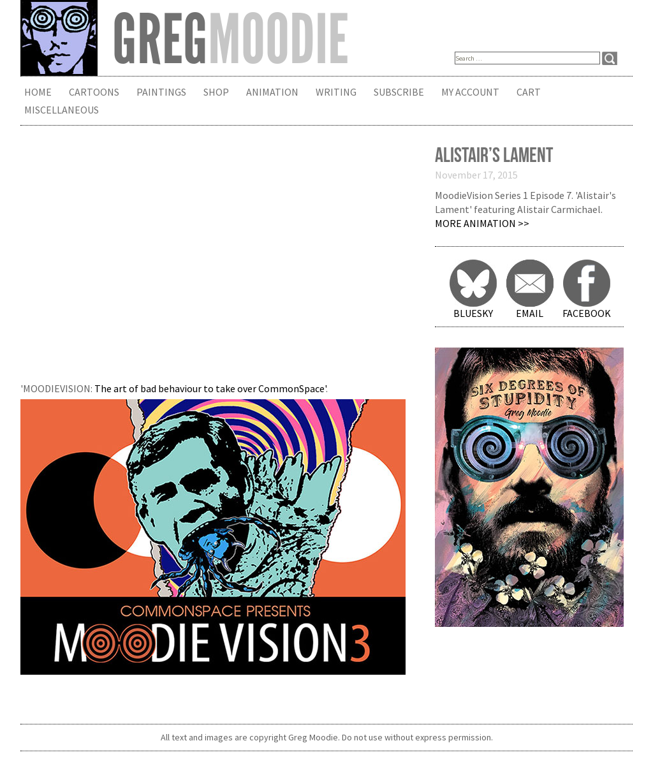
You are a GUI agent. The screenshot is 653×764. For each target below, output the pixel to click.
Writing (336, 91)
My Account (470, 91)
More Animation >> (482, 223)
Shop (216, 91)
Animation (272, 91)
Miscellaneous (61, 109)
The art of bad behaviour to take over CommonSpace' (210, 388)
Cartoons (94, 91)
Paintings (161, 91)
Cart (529, 91)
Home (38, 91)
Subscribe (399, 91)
